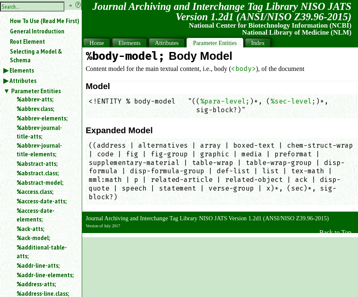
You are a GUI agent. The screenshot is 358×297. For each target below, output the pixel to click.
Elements (21, 70)
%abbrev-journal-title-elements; (39, 149)
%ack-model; (33, 237)
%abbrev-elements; (42, 118)
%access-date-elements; (36, 214)
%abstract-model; (40, 182)
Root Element (27, 41)
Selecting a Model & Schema (36, 55)
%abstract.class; (38, 173)
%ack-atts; (30, 228)
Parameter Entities (36, 91)
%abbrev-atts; (35, 99)
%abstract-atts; (37, 163)
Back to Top (335, 232)
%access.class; (35, 191)
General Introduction (37, 31)
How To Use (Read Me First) (44, 20)
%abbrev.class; (35, 108)
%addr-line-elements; (45, 275)
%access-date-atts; (41, 201)
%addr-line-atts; (38, 265)
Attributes (22, 80)
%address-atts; (36, 284)
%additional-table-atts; (42, 251)
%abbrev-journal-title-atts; (39, 131)
